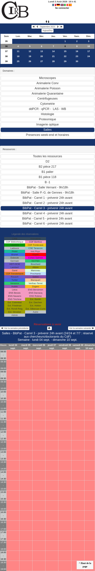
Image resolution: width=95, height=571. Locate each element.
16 (77, 51)
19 (30, 56)
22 (65, 56)
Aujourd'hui (47, 30)
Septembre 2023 (47, 27)
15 (65, 51)
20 (41, 56)
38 (6, 56)
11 (18, 51)
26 (30, 61)
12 (30, 51)
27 (41, 61)
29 (65, 61)
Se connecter (62, 8)
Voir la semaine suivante (81, 328)
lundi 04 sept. (13, 346)
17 (88, 51)
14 (53, 51)
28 (53, 61)
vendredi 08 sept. (65, 346)
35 (6, 41)
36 (6, 46)
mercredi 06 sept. (39, 346)
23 (77, 56)
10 (88, 46)
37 (6, 51)
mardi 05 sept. (25, 346)
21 (53, 56)
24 (88, 56)
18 (18, 56)
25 (18, 61)
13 (41, 51)
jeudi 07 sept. (52, 346)
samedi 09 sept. (78, 346)
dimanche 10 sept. (89, 346)
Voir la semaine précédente (14, 328)
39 (6, 61)
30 (77, 61)
